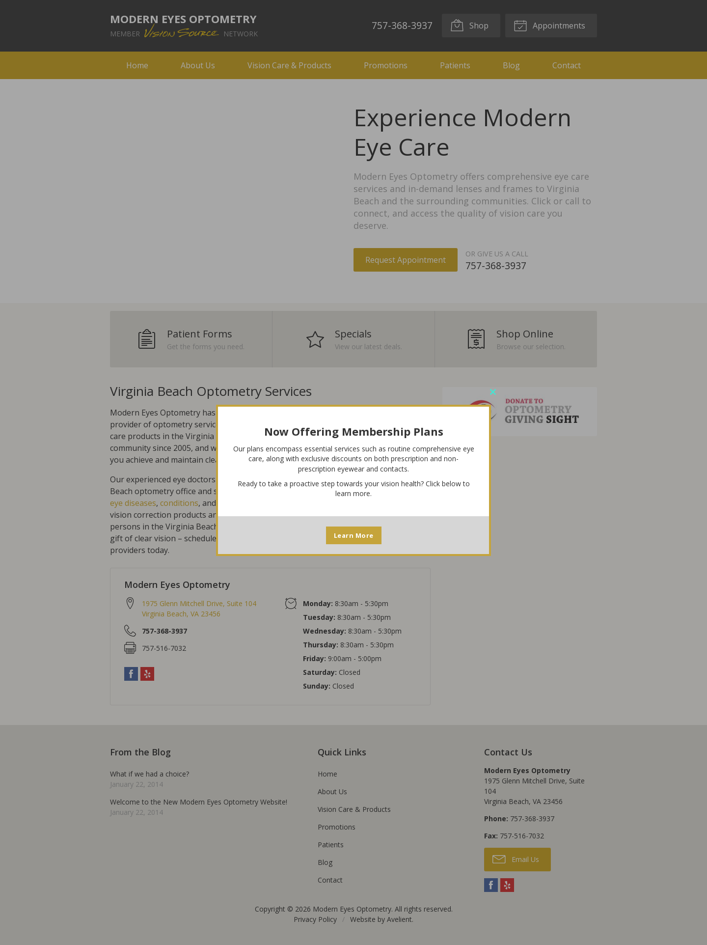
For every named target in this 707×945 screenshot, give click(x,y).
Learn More (354, 535)
